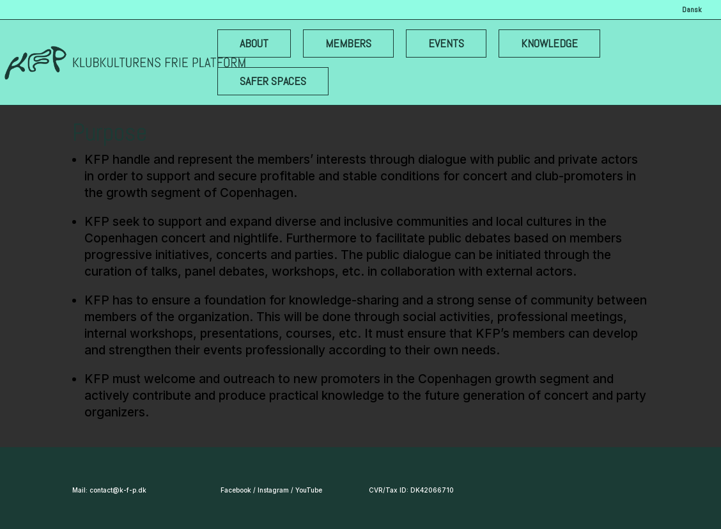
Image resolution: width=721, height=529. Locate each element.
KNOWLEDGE (549, 43)
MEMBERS (348, 43)
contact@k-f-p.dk (117, 490)
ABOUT (254, 43)
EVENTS (446, 43)
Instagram (273, 490)
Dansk (692, 10)
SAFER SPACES (273, 81)
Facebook (236, 490)
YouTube (308, 490)
